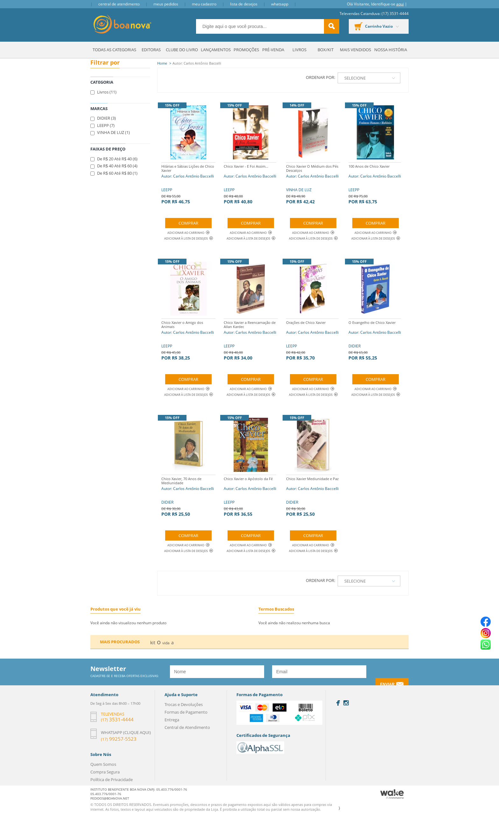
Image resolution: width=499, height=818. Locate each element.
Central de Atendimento (119, 4)
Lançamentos (216, 49)
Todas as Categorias (114, 49)
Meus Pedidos (165, 4)
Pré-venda (273, 49)
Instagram (346, 702)
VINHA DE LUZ (313, 183)
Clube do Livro (182, 49)
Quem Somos (103, 764)
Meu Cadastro (204, 4)
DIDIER (374, 339)
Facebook (338, 703)
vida (166, 643)
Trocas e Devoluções (184, 704)
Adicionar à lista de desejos (186, 238)
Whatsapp (279, 4)
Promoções (246, 49)
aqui (400, 4)
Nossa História (390, 49)
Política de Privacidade (111, 779)
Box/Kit (326, 49)
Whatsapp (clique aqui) (126, 732)
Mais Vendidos (355, 49)
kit (152, 643)
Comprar (188, 223)
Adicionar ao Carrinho (188, 233)
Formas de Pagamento (186, 712)
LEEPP (188, 183)
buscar (331, 26)
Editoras (151, 49)
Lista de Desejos (243, 4)
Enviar (387, 684)
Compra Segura (105, 772)
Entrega (172, 720)
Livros (299, 49)
